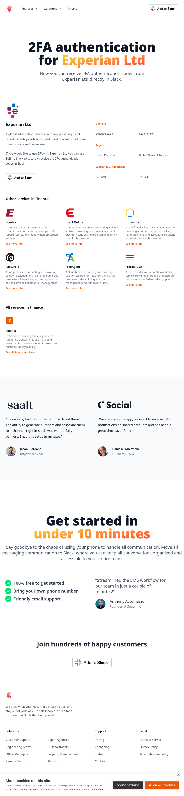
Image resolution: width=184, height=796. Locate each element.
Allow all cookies (161, 785)
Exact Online (74, 222)
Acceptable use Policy (153, 754)
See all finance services (21, 352)
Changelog (102, 747)
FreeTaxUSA (134, 267)
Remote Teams (16, 761)
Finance (11, 331)
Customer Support (18, 740)
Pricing (72, 9)
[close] (178, 774)
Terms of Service (150, 740)
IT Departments (58, 747)
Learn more (97, 789)
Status (99, 754)
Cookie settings (127, 785)
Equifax (11, 222)
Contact (100, 761)
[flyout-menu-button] (30, 8)
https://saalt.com (31, 454)
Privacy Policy (148, 747)
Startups (53, 761)
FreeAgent (73, 267)
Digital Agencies (58, 740)
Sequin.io (134, 606)
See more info (16, 243)
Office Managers (17, 754)
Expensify (132, 222)
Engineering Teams (19, 747)
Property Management (62, 754)
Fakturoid (12, 267)
